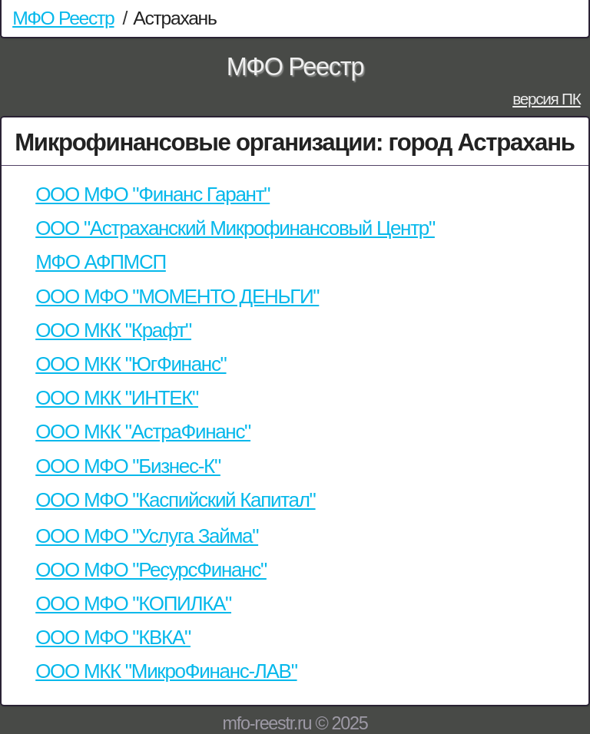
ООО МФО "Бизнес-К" (127, 466)
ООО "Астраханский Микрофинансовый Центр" (235, 228)
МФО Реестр (63, 18)
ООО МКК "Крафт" (113, 330)
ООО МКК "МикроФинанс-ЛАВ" (166, 671)
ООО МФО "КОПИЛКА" (133, 603)
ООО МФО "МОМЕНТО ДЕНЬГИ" (177, 296)
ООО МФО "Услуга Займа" (146, 535)
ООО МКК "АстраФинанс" (142, 431)
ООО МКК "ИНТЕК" (116, 397)
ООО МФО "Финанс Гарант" (152, 194)
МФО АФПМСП (100, 261)
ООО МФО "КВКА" (113, 637)
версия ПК (546, 98)
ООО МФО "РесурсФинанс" (151, 569)
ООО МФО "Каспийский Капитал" (175, 499)
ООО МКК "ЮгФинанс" (130, 363)
